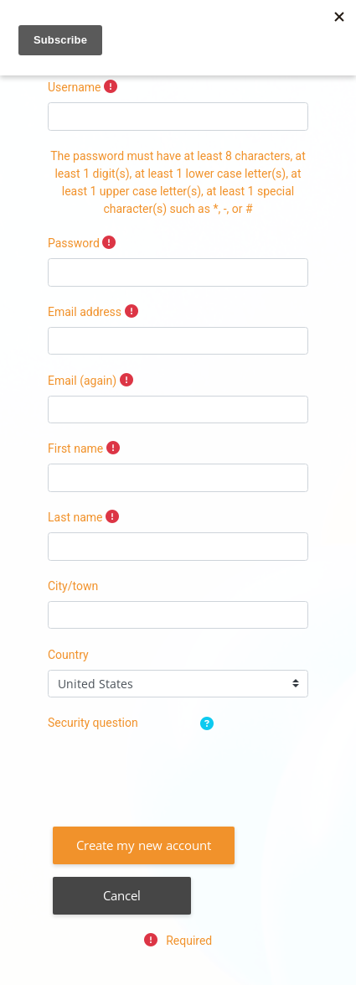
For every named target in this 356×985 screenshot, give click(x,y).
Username (74, 87)
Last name (75, 517)
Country (68, 654)
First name (75, 448)
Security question (93, 722)
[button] (210, 724)
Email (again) (82, 380)
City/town (73, 586)
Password (74, 243)
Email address (84, 312)
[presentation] (175, 770)
